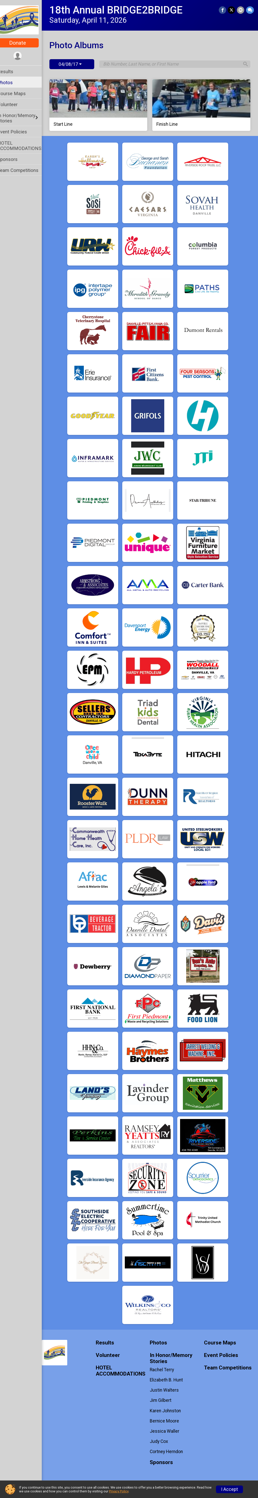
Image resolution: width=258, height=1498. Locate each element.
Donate (24, 43)
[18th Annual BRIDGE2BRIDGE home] (24, 20)
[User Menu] (24, 56)
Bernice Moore (168, 1421)
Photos (11, 82)
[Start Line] (103, 105)
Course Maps (18, 93)
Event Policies (19, 131)
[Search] (244, 64)
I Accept (229, 1489)
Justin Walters (167, 1390)
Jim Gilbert (164, 1400)
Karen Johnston (168, 1410)
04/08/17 (76, 64)
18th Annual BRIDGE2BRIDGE (122, 10)
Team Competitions (24, 170)
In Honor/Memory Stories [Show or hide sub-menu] (23, 118)
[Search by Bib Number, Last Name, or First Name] (174, 64)
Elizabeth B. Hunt (169, 1379)
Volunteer (14, 104)
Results (12, 71)
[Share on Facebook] (223, 10)
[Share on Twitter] (232, 10)
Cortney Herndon (169, 1451)
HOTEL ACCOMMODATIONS (26, 145)
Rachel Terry (165, 1369)
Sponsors (14, 159)
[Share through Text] (250, 10)
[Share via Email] (241, 10)
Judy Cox (162, 1441)
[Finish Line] (203, 105)
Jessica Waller (168, 1431)
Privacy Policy (118, 1491)
